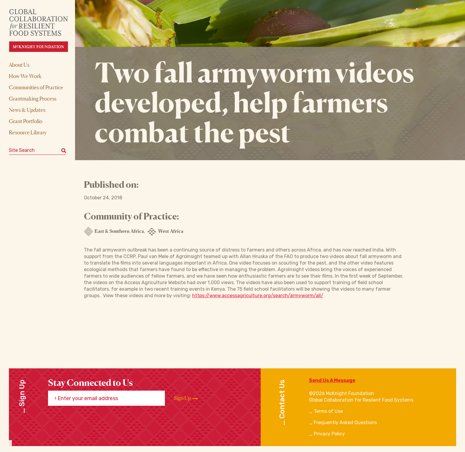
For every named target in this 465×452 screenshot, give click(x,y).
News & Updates (27, 109)
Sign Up (186, 398)
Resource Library (28, 132)
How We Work (25, 76)
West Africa (165, 231)
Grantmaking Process (32, 98)
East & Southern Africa (114, 231)
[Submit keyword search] (63, 150)
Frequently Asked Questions (345, 422)
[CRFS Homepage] (44, 30)
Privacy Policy (329, 434)
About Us (19, 64)
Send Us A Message (332, 380)
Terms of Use (328, 411)
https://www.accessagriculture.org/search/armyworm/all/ (257, 295)
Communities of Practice (36, 87)
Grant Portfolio (25, 121)
